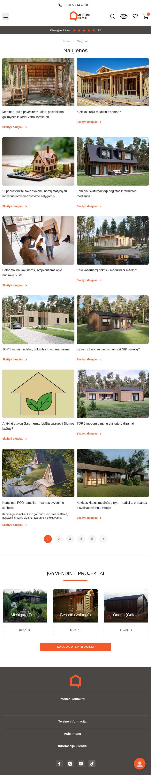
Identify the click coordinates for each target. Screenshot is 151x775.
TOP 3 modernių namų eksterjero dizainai (105, 423)
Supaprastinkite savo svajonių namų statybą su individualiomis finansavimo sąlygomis (34, 193)
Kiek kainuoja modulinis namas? (99, 112)
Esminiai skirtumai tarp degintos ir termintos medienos (107, 193)
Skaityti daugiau (12, 127)
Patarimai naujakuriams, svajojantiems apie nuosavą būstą (32, 272)
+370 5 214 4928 (76, 5)
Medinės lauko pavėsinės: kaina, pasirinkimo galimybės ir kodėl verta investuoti (33, 114)
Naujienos (82, 41)
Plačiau (25, 630)
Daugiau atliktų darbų (75, 647)
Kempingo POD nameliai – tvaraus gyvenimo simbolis (33, 505)
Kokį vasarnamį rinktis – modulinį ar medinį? (107, 270)
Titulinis (67, 41)
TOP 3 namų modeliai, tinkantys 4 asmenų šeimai (36, 349)
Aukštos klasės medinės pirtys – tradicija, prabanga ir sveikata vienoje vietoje (112, 505)
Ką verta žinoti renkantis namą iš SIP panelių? (108, 349)
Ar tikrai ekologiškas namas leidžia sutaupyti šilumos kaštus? (38, 426)
